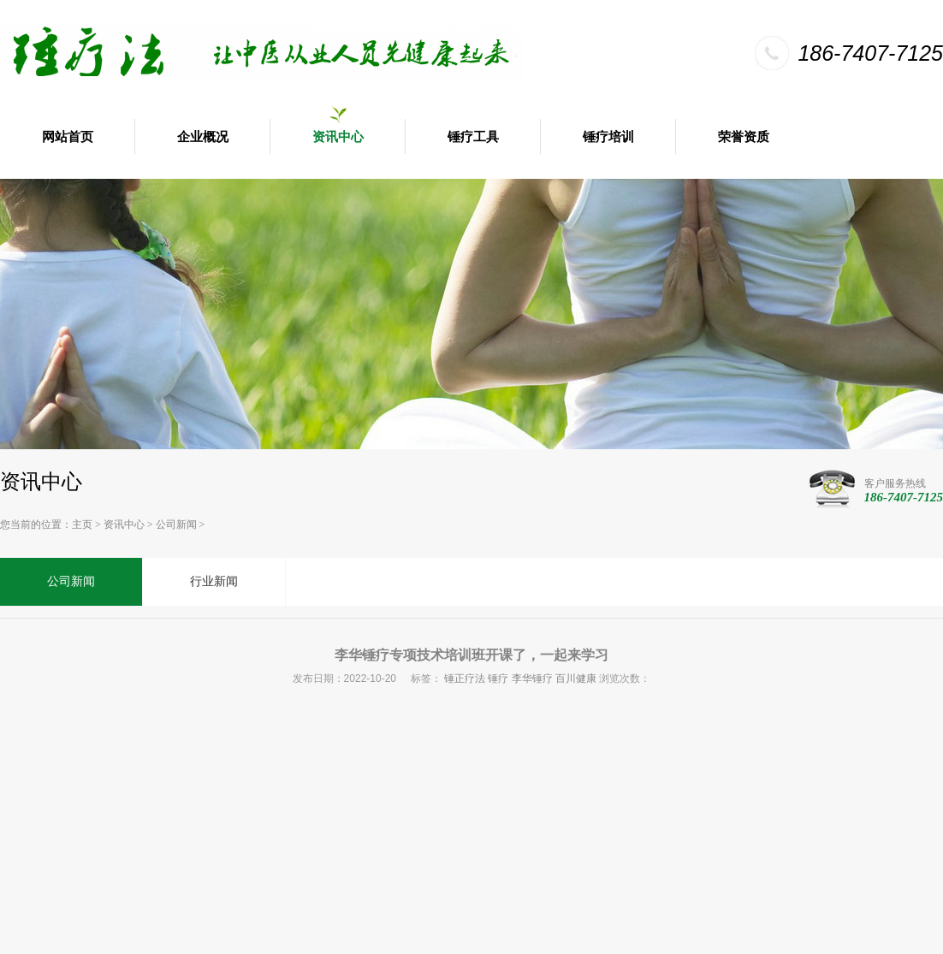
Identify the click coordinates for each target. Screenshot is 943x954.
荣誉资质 (743, 137)
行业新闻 (214, 581)
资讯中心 (338, 137)
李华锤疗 (532, 678)
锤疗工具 (473, 137)
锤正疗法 (464, 678)
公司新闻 (176, 524)
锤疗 (498, 678)
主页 (82, 524)
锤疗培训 (608, 137)
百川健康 (575, 678)
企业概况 (202, 137)
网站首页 (67, 137)
